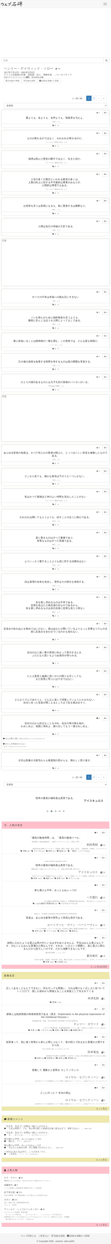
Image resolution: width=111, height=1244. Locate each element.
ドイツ (50, 931)
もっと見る (101, 1109)
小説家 (61, 962)
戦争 (37, 878)
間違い (55, 1002)
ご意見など (43, 1236)
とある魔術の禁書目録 (45, 903)
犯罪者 (50, 1058)
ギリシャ (73, 878)
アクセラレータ (68, 903)
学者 (33, 1030)
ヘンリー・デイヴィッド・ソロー (32, 68)
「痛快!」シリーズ (79, 851)
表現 (56, 1030)
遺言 (60, 1058)
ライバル (38, 851)
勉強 (62, 851)
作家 (48, 962)
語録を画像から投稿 (49, 81)
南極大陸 (77, 1030)
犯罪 (39, 1058)
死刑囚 (70, 1058)
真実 (59, 878)
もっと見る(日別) (98, 967)
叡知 (73, 931)
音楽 (62, 931)
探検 (66, 1030)
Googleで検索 (12, 80)
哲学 (37, 931)
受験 (25, 851)
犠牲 (48, 878)
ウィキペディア (64, 74)
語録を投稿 (29, 81)
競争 (51, 851)
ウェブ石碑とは (28, 1236)
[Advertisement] (55, 33)
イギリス (45, 1030)
